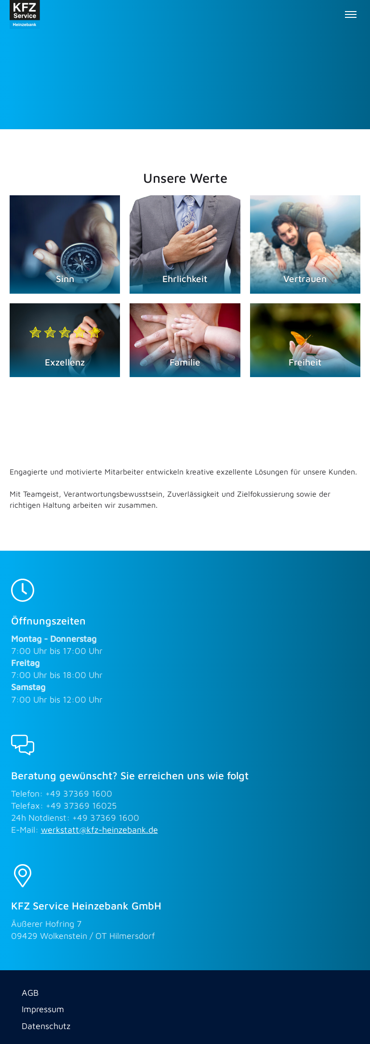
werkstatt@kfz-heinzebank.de (99, 830)
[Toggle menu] (350, 14)
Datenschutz (46, 1026)
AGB (30, 993)
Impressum (43, 1009)
